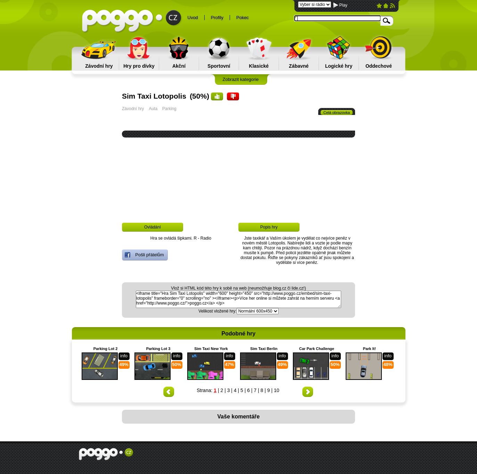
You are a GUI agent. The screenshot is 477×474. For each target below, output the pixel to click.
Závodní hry (99, 66)
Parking (169, 108)
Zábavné (299, 66)
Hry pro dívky (138, 66)
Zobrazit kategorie (240, 79)
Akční (179, 66)
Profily (217, 17)
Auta (153, 108)
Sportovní (218, 66)
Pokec (242, 17)
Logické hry (339, 66)
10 (276, 390)
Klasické (259, 66)
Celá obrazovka (336, 112)
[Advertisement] (40, 236)
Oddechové (378, 66)
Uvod (193, 17)
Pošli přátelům (144, 255)
